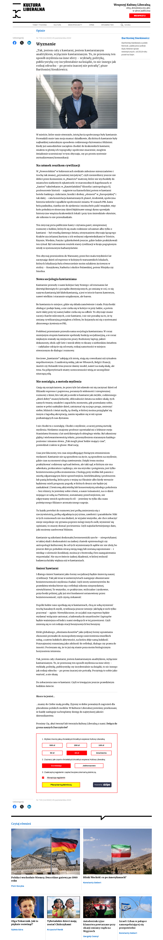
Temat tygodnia (39, 26)
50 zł (52, 754)
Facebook (15, 43)
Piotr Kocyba (17, 887)
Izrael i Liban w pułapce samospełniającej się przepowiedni (133, 925)
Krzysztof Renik (55, 931)
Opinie (91, 26)
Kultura (57, 26)
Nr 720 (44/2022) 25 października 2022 (53, 39)
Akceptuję (56, 778)
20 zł (77, 754)
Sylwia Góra (17, 931)
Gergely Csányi (91, 937)
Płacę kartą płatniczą (61, 785)
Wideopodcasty (75, 26)
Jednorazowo (89, 766)
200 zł (77, 746)
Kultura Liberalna (30, 11)
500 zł (52, 746)
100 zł (101, 746)
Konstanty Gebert (92, 883)
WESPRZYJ (140, 16)
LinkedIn (29, 43)
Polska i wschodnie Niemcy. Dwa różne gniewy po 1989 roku (43, 880)
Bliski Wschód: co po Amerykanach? (104, 878)
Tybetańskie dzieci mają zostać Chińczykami (61, 924)
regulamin (61, 778)
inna (101, 754)
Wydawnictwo (107, 26)
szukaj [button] (128, 26)
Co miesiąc (56, 766)
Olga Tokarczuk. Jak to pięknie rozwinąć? (24, 924)
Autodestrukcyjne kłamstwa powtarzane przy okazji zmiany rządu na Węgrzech (99, 927)
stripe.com (102, 785)
